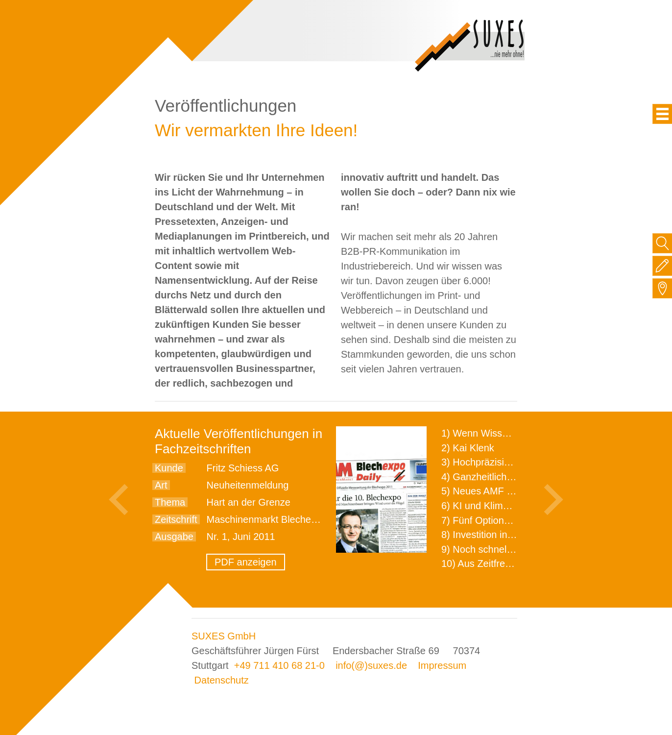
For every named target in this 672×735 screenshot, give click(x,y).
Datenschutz (221, 680)
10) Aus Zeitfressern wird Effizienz (515, 563)
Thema (170, 502)
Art (161, 485)
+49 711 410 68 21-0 (279, 665)
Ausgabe (174, 536)
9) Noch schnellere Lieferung (504, 549)
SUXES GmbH (224, 636)
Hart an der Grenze (248, 502)
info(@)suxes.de (371, 665)
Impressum (442, 665)
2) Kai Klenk (467, 447)
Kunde (169, 468)
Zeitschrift (176, 519)
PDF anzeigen (246, 562)
